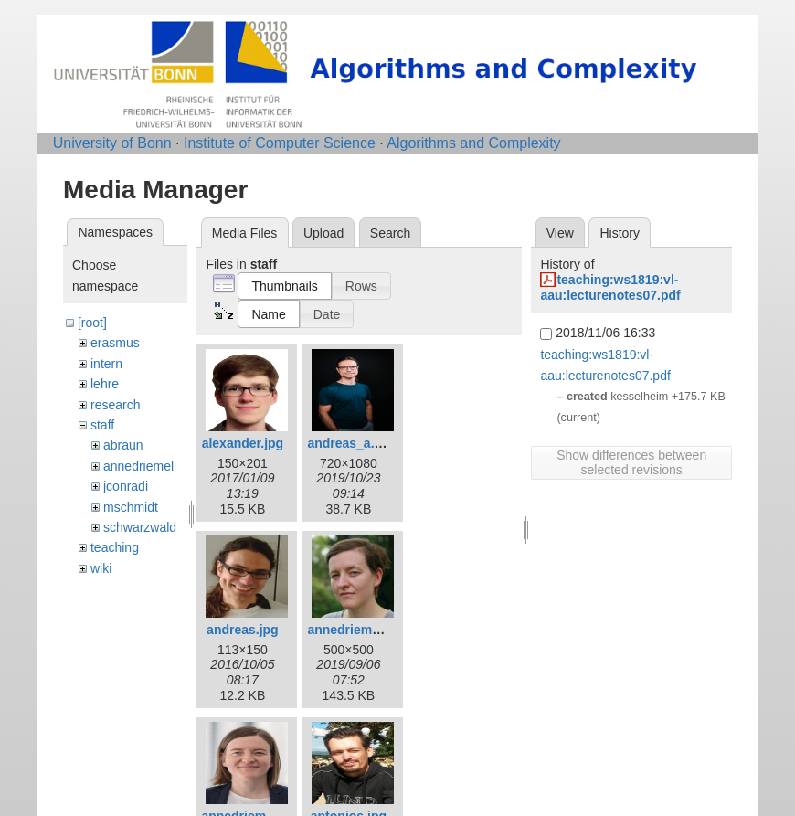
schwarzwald (139, 527)
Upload (323, 233)
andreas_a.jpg (350, 443)
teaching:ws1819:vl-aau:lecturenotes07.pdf (610, 287)
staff (102, 425)
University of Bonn (112, 143)
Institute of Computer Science (280, 143)
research (115, 404)
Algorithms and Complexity (473, 143)
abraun (123, 445)
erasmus (115, 342)
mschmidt (130, 507)
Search (390, 233)
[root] (92, 322)
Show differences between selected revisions (631, 462)
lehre (104, 383)
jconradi (125, 486)
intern (106, 363)
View (560, 233)
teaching (114, 547)
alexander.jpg (242, 443)
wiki (100, 568)
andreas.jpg (243, 629)
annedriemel (138, 466)
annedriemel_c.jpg (363, 629)
